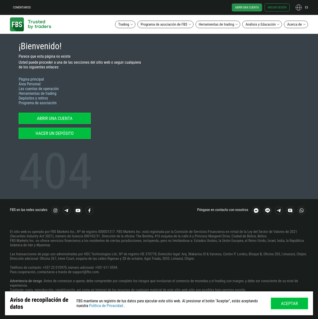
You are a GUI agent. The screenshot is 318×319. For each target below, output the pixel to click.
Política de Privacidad (106, 305)
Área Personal (29, 84)
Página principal (31, 79)
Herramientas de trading (216, 24)
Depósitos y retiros (33, 98)
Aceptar (289, 303)
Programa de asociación (38, 103)
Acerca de (294, 24)
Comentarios (22, 7)
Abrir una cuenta (247, 7)
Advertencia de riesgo (26, 281)
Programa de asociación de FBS (164, 24)
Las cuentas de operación (39, 88)
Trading (123, 24)
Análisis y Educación (260, 24)
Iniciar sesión (277, 7)
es (306, 7)
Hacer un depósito (55, 133)
